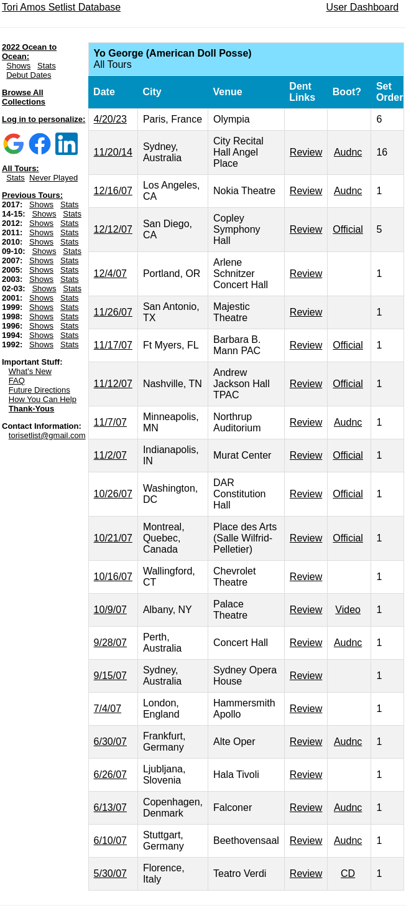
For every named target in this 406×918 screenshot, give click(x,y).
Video (348, 609)
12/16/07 (113, 190)
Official (348, 229)
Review (306, 152)
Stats (46, 65)
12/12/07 (113, 229)
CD (348, 873)
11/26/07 (113, 312)
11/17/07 (113, 345)
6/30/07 (110, 741)
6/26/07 (110, 774)
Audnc (348, 152)
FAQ (17, 380)
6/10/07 (110, 840)
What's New (30, 371)
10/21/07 (113, 538)
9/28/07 (110, 642)
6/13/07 (110, 807)
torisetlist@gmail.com (47, 435)
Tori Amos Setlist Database (61, 7)
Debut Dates (28, 75)
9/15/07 (110, 675)
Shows (18, 65)
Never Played (53, 177)
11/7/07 (110, 422)
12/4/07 (110, 273)
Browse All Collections (23, 97)
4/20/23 (110, 119)
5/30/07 (110, 873)
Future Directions (39, 390)
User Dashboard (362, 7)
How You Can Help (42, 399)
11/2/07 (110, 455)
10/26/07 (113, 494)
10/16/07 (113, 576)
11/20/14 (113, 152)
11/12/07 (113, 383)
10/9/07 (110, 609)
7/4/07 (107, 708)
